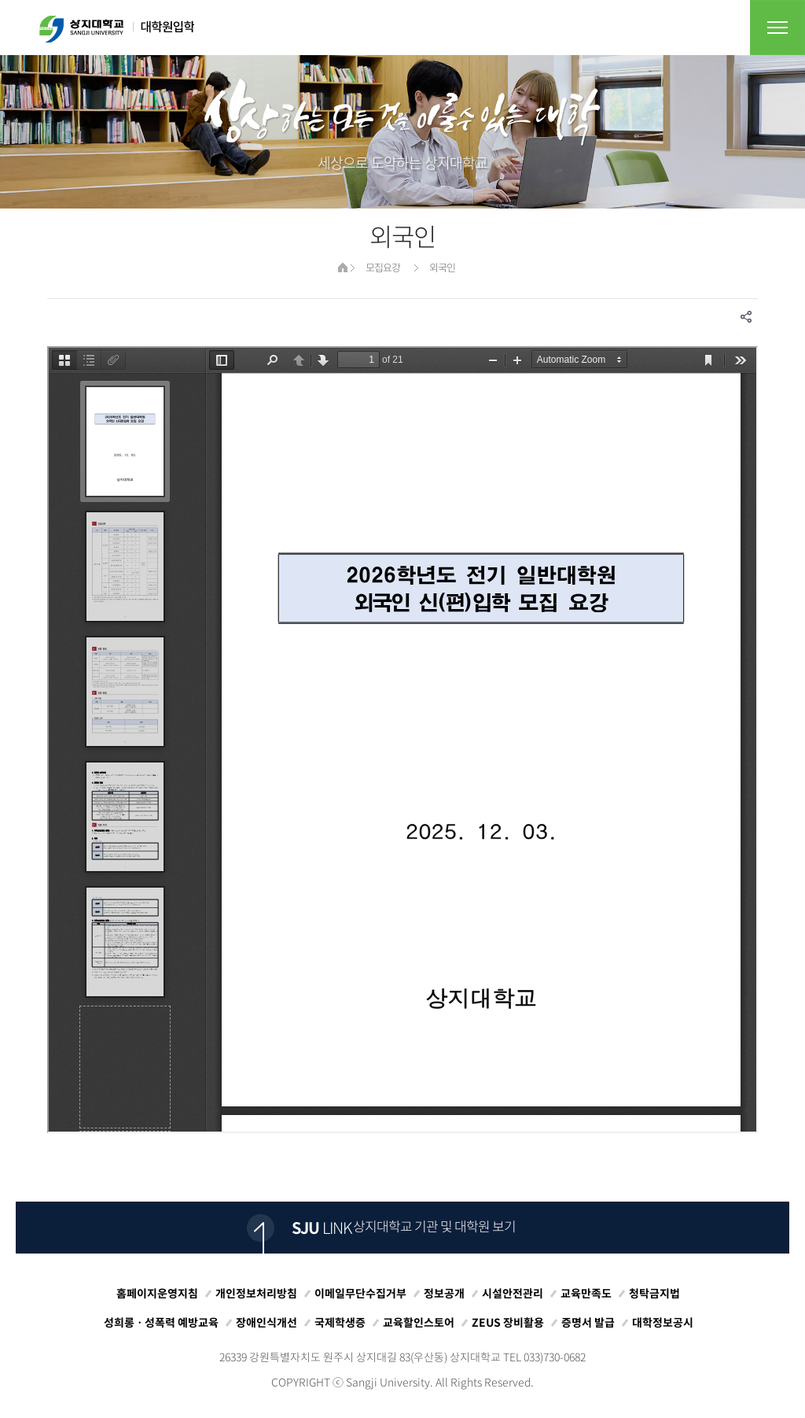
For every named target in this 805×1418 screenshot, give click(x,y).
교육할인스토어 (418, 1322)
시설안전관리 (512, 1293)
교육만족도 (586, 1293)
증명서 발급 (588, 1322)
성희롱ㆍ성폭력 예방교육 (161, 1322)
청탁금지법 (654, 1293)
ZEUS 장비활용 (508, 1322)
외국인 (442, 267)
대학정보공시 (662, 1322)
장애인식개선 (266, 1322)
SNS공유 (746, 317)
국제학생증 (340, 1322)
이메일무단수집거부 (360, 1293)
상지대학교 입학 (116, 29)
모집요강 (383, 267)
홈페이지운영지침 (157, 1293)
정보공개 (444, 1293)
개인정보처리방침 (256, 1293)
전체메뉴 (777, 27)
